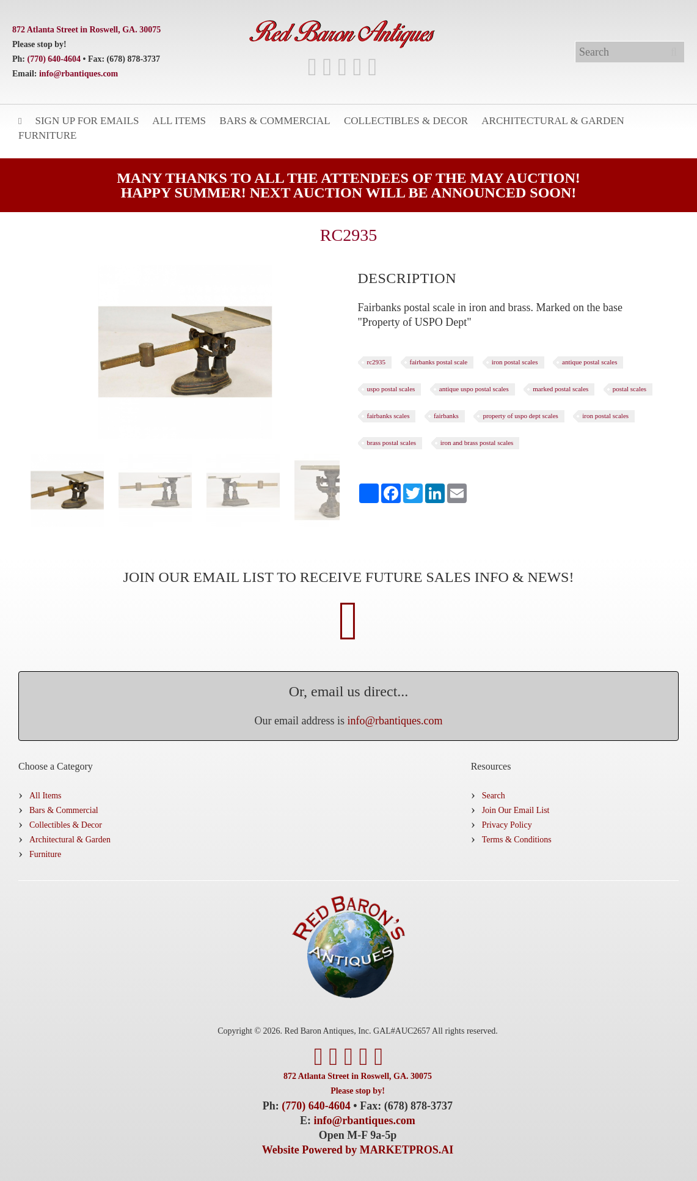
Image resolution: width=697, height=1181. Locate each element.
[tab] (407, 278)
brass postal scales (392, 442)
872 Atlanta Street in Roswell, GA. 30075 (86, 29)
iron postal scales (515, 362)
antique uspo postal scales (474, 388)
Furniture (47, 135)
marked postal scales (560, 388)
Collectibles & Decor (406, 121)
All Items (179, 121)
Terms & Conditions (517, 839)
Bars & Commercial (274, 121)
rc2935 (376, 362)
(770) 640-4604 (54, 59)
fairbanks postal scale (439, 362)
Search (493, 795)
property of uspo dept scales (520, 415)
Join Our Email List (516, 810)
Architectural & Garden (552, 121)
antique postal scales (589, 362)
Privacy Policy (507, 825)
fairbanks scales (388, 415)
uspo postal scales (391, 388)
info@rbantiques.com (78, 73)
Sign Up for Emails (87, 121)
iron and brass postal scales (477, 442)
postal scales (629, 388)
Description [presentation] (407, 278)
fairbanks (446, 415)
